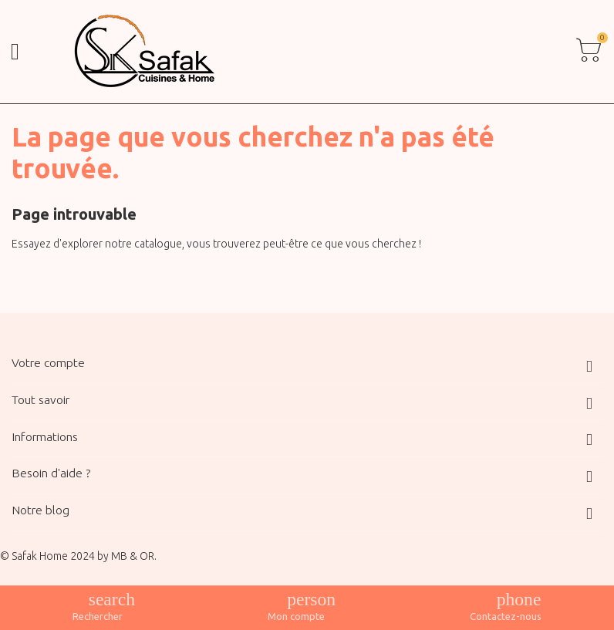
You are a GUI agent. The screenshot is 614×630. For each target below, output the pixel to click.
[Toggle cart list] (588, 51)
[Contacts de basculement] (505, 607)
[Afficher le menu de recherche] (98, 607)
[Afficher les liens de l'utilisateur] (296, 607)
